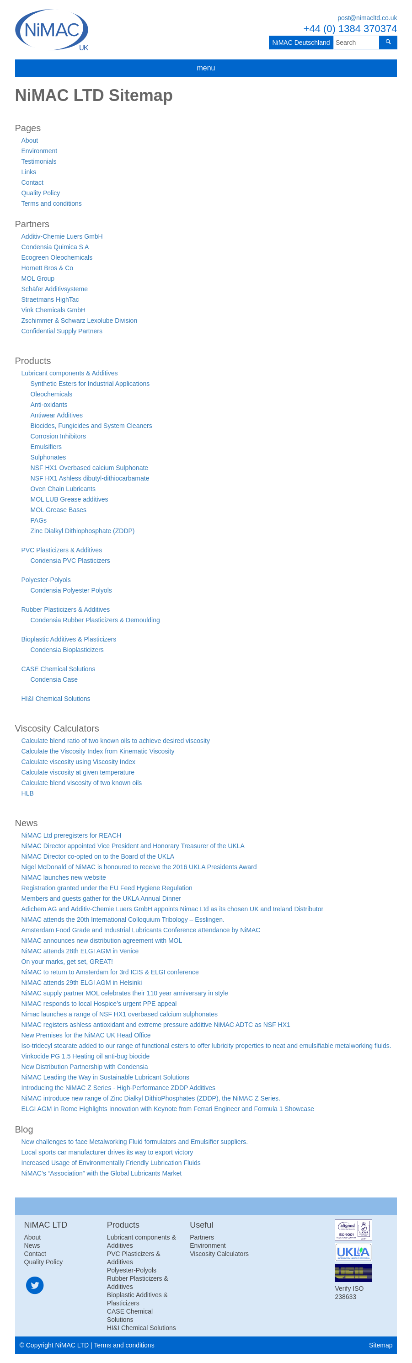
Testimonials (39, 161)
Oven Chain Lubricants (63, 488)
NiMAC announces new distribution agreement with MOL (101, 940)
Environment (39, 151)
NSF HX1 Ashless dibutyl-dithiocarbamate (90, 478)
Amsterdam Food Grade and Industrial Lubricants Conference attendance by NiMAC (141, 930)
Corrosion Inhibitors (58, 436)
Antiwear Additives (57, 415)
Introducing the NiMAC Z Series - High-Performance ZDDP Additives (118, 1087)
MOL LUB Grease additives (69, 499)
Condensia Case (54, 679)
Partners (202, 1237)
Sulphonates (48, 457)
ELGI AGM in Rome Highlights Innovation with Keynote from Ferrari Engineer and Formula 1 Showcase (167, 1108)
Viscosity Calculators (219, 1253)
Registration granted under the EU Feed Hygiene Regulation (107, 888)
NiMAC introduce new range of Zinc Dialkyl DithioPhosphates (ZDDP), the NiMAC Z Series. (150, 1098)
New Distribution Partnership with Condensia (84, 1066)
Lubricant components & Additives (69, 373)
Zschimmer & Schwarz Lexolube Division (79, 320)
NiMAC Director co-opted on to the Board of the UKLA (98, 856)
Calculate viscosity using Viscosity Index (78, 761)
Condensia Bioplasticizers (67, 649)
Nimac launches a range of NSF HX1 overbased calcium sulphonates (119, 1014)
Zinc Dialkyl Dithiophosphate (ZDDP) (83, 531)
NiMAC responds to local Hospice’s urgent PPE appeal (99, 1003)
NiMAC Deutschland (298, 42)
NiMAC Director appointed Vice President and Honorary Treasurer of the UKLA (133, 846)
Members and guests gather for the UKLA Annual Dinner (101, 898)
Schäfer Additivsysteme (54, 289)
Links (29, 172)
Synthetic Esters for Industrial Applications (90, 383)
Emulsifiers (46, 446)
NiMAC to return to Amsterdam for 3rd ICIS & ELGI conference (110, 972)
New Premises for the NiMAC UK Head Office (86, 1035)
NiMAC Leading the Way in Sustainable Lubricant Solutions (105, 1077)
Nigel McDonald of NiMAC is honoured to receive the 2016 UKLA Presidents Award (139, 867)
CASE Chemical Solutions (58, 669)
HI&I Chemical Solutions (56, 698)
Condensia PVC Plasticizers (70, 560)
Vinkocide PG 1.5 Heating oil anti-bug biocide (85, 1056)
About (29, 140)
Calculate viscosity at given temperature (77, 772)
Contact (32, 182)
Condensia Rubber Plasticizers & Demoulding (95, 620)
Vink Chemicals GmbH (53, 310)
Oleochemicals (52, 394)
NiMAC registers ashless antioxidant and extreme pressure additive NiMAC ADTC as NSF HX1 (155, 1024)
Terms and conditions (51, 203)
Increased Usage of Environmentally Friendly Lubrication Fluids (111, 1162)
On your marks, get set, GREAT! (67, 961)
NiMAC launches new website (63, 877)
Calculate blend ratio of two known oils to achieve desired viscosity (115, 740)
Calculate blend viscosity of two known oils (81, 782)
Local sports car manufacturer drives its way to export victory (107, 1152)
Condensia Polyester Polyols (71, 590)
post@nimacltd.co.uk (367, 17)
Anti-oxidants (49, 404)
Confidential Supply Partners (61, 331)
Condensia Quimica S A (55, 247)
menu (206, 68)
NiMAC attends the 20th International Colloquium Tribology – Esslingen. (123, 919)
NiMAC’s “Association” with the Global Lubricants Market (101, 1173)
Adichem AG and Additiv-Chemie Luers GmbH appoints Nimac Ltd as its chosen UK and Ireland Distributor (172, 909)
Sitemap (380, 1345)
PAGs (39, 520)
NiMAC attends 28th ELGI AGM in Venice (80, 951)
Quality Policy (40, 193)
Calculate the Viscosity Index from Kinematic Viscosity (98, 751)
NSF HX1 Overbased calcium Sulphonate (90, 467)
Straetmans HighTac (50, 299)
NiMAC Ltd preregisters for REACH (71, 835)
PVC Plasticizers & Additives (61, 550)
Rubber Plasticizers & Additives (65, 609)
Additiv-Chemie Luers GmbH (62, 236)
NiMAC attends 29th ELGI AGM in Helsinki (81, 982)
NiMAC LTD (51, 29)
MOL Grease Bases (58, 509)
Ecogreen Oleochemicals (57, 257)
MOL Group (38, 278)
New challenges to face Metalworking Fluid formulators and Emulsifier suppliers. (134, 1141)
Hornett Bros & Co (47, 268)
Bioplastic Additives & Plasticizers (69, 639)
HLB (27, 793)
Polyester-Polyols (46, 579)
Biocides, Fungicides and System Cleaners (91, 425)
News (32, 1245)
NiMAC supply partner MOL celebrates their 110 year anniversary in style (124, 993)
